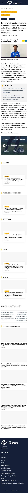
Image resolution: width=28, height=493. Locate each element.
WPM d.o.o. (7, 491)
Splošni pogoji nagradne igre (8, 476)
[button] (2, 2)
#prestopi (5, 15)
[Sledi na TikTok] (3, 478)
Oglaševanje (4, 448)
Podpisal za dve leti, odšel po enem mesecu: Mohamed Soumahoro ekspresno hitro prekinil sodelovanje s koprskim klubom (14, 90)
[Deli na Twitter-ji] (11, 306)
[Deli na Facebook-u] (9, 306)
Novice (11, 8)
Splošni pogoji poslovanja (8, 473)
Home (3, 8)
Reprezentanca (5, 465)
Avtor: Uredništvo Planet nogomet (10, 132)
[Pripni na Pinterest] (17, 306)
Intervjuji (3, 457)
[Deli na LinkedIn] (20, 306)
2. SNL (3, 463)
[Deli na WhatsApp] (6, 306)
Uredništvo (4, 446)
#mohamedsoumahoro (9, 12)
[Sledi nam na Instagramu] (2, 478)
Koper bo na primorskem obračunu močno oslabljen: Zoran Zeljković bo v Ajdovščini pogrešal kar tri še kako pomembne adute (14, 294)
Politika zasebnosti (6, 470)
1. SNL (4, 19)
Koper (12, 19)
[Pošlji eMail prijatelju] (14, 306)
